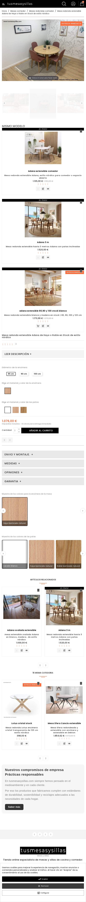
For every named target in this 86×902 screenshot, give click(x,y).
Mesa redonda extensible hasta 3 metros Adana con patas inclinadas (43, 247)
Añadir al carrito (42, 432)
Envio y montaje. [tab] (17, 457)
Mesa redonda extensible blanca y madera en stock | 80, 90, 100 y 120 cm (43, 316)
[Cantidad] (15, 433)
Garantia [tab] (11, 483)
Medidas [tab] (10, 466)
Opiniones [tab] (12, 474)
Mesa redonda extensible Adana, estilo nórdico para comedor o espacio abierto (43, 176)
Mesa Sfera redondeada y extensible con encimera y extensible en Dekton (64, 733)
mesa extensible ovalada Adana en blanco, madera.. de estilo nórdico (22, 639)
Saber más (14, 810)
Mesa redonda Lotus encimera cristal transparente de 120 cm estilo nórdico (21, 733)
